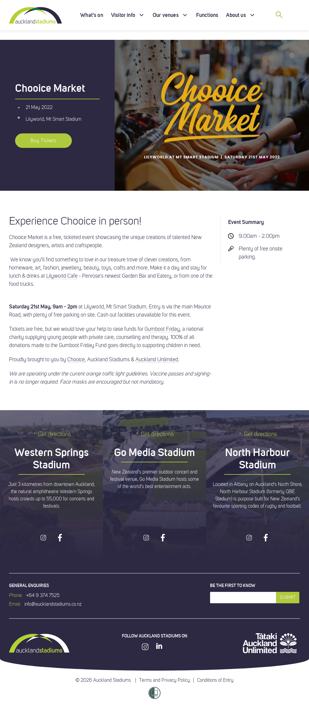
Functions (207, 15)
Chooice (76, 359)
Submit (288, 597)
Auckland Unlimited (156, 359)
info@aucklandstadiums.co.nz (52, 604)
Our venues (166, 15)
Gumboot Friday (162, 329)
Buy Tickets (43, 140)
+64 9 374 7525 (42, 595)
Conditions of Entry (215, 680)
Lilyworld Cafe (62, 276)
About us (236, 15)
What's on (91, 15)
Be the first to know (232, 585)
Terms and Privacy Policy (164, 680)
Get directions (51, 434)
